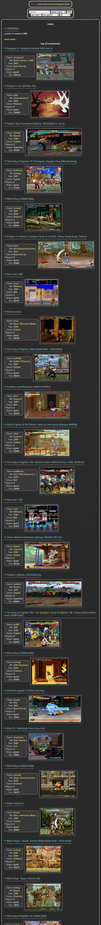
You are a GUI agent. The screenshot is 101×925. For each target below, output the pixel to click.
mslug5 (17, 662)
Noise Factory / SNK (24, 60)
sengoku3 (18, 57)
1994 (16, 327)
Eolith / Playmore (22, 361)
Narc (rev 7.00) (15, 499)
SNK (16, 211)
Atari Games (20, 740)
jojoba (17, 546)
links (67, 4)
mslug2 (17, 850)
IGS (15, 703)
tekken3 (17, 584)
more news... (10, 39)
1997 (16, 176)
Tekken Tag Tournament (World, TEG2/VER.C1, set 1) (36, 123)
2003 (16, 668)
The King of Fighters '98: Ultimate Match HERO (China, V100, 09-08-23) (45, 462)
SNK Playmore (21, 665)
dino (16, 396)
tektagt (17, 133)
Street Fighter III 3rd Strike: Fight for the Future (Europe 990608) (42, 424)
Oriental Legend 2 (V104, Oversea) (25, 690)
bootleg (17, 173)
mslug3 (17, 208)
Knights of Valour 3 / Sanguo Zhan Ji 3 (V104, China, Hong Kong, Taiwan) (47, 236)
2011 (16, 251)
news (41, 4)
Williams (18, 286)
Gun (16, 746)
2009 (16, 477)
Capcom (18, 399)
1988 (16, 289)
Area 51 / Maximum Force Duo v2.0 (26, 728)
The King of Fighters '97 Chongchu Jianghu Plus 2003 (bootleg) (42, 161)
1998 (16, 630)
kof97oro (18, 170)
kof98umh (19, 471)
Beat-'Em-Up (20, 66)
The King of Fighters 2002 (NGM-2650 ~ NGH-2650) (34, 349)
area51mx (18, 737)
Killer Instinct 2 (15, 803)
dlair (16, 95)
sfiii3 (16, 434)
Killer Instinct (14, 311)
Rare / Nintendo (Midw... (25, 324)
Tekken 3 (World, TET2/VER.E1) (24, 575)
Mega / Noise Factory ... (25, 778)
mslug (17, 888)
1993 (16, 402)
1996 (16, 818)
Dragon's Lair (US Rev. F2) (21, 86)
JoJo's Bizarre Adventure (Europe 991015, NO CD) (34, 537)
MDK (34, 4)
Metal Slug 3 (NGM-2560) (20, 199)
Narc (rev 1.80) (15, 274)
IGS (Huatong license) (24, 249)
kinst (16, 321)
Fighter (17, 141)
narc (16, 509)
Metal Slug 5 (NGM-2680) (20, 653)
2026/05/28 (12, 28)
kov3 (16, 246)
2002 (16, 364)
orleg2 (17, 700)
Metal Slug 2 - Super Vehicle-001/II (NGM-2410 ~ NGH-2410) (39, 841)
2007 (16, 706)
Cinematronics (21, 98)
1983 (16, 101)
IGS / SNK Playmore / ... (25, 474)
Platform (18, 104)
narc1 (16, 283)
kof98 (16, 624)
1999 (16, 139)
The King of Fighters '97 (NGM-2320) (27, 916)
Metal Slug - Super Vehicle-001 (23, 878)
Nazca (17, 890)
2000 (16, 214)
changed (58, 4)
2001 (16, 63)
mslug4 (17, 775)
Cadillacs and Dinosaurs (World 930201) (29, 387)
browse (49, 4)
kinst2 (17, 812)
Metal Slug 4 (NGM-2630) (20, 766)
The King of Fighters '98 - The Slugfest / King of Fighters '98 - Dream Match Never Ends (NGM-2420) (50, 614)
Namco (17, 136)
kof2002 (17, 358)
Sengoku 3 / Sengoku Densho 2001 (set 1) (30, 48)
